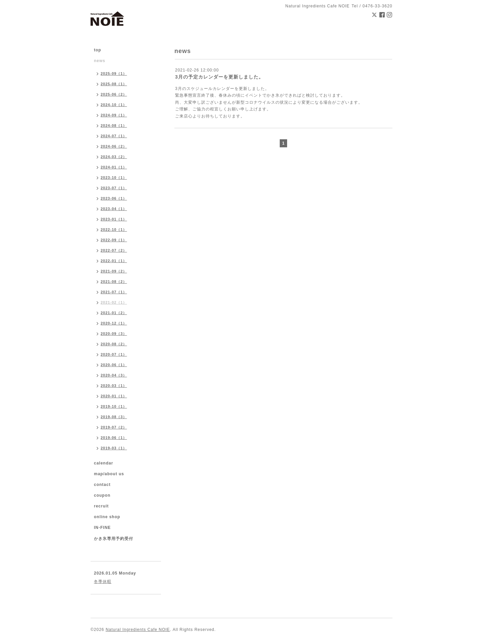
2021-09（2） (114, 271)
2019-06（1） (114, 438)
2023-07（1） (114, 188)
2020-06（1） (114, 365)
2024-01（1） (114, 167)
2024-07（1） (114, 136)
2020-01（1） (114, 396)
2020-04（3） (114, 375)
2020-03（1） (114, 386)
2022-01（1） (114, 261)
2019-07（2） (114, 427)
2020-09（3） (114, 334)
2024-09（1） (114, 115)
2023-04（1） (114, 209)
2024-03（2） (114, 157)
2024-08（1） (114, 126)
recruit (101, 506)
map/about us (109, 474)
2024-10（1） (114, 105)
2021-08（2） (114, 282)
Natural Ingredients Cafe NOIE (138, 629)
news (99, 60)
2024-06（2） (114, 146)
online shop (107, 516)
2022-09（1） (114, 240)
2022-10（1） (114, 230)
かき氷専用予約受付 (113, 538)
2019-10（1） (114, 406)
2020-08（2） (114, 344)
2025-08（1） (114, 84)
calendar (103, 463)
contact (102, 484)
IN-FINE (102, 527)
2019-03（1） (114, 448)
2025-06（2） (114, 94)
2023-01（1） (114, 219)
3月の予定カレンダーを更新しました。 (219, 77)
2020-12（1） (114, 323)
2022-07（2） (114, 250)
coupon (102, 495)
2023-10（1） (114, 178)
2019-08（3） (114, 417)
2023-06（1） (114, 198)
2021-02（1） (114, 302)
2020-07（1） (114, 354)
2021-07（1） (114, 292)
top (97, 50)
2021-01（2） (114, 313)
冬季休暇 (102, 581)
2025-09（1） (114, 73)
